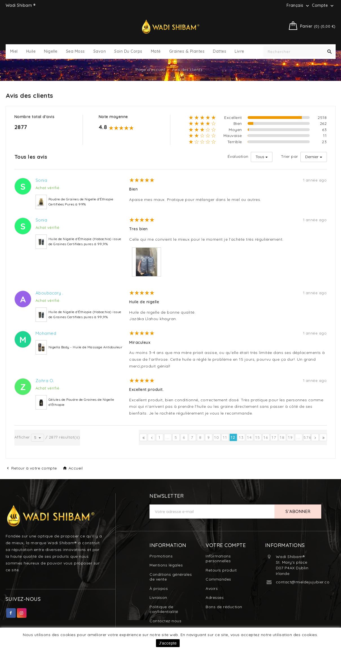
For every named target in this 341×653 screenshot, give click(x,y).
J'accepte (168, 643)
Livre (239, 51)
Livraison (158, 597)
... (168, 437)
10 (216, 437)
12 (233, 437)
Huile (31, 51)
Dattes (219, 51)
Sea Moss (75, 51)
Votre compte (226, 545)
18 (282, 437)
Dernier (311, 156)
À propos (158, 588)
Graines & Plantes (187, 51)
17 (274, 437)
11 (225, 437)
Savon (99, 51)
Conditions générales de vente (170, 577)
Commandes (218, 579)
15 (257, 437)
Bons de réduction (224, 606)
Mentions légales (166, 565)
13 (241, 437)
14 (249, 437)
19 (290, 437)
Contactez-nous (165, 620)
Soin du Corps (128, 51)
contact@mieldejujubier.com (304, 582)
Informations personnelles (218, 559)
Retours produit (221, 570)
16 (265, 437)
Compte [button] (323, 5)
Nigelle (51, 51)
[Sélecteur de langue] (299, 5)
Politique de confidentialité (163, 609)
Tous (260, 156)
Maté (156, 51)
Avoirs (212, 588)
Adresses (215, 597)
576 (307, 437)
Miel (14, 51)
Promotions (161, 556)
